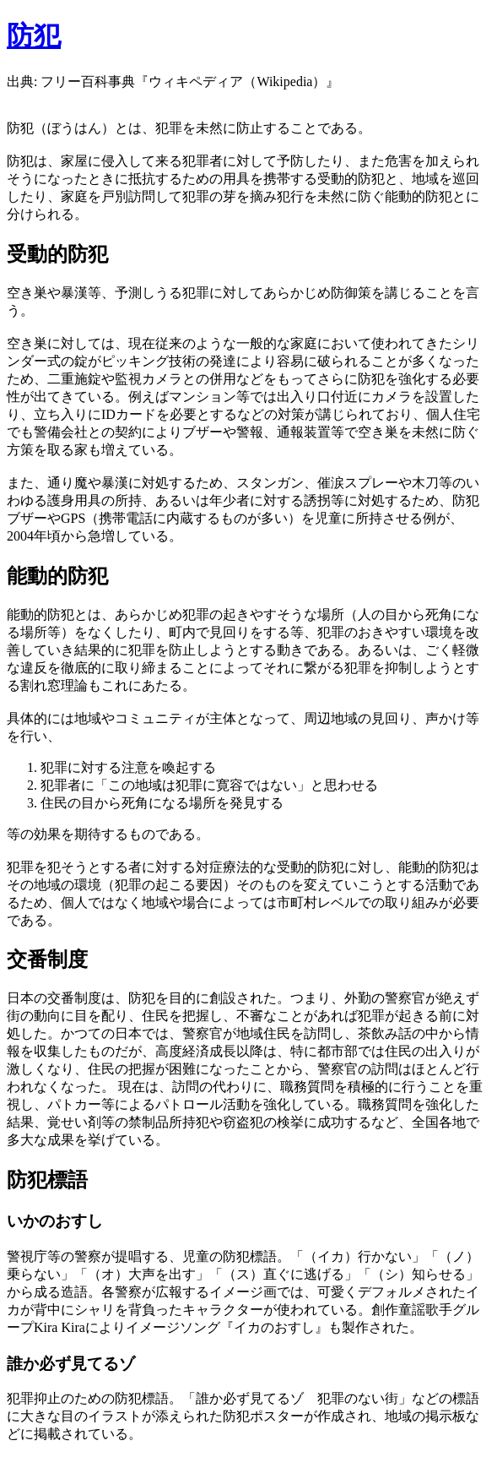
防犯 (34, 35)
